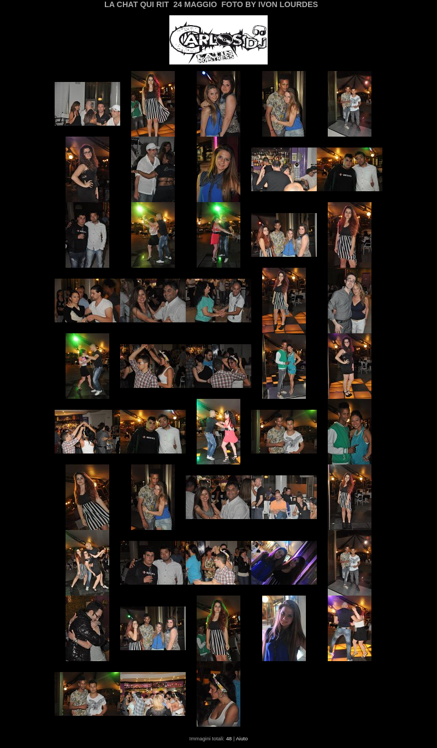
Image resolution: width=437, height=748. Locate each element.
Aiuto (242, 738)
